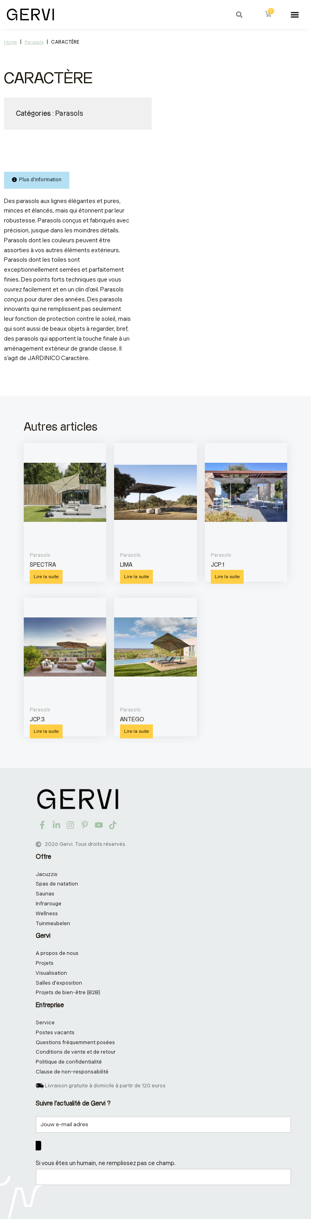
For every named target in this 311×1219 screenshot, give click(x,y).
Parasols (34, 42)
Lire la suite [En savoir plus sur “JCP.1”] (227, 577)
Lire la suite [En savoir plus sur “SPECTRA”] (46, 577)
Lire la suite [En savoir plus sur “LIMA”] (136, 577)
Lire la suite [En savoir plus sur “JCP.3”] (46, 731)
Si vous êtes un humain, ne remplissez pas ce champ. (106, 1163)
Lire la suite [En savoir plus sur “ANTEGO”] (136, 731)
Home (10, 42)
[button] (239, 15)
